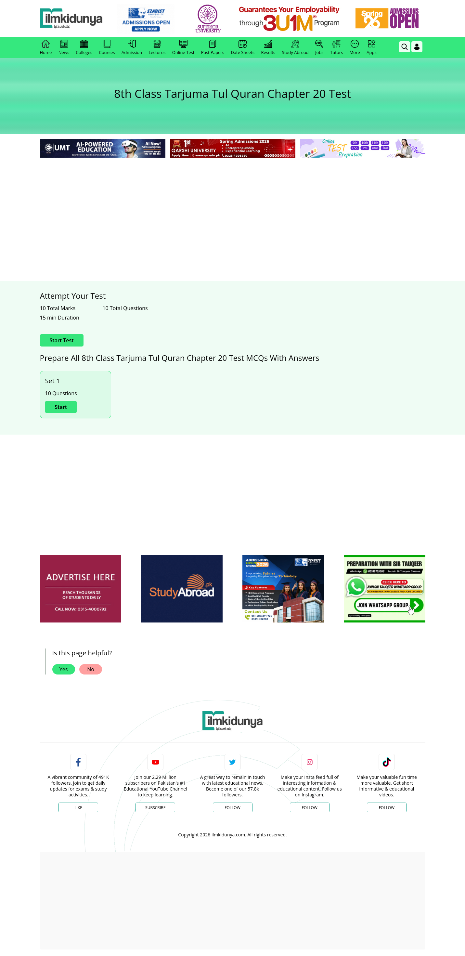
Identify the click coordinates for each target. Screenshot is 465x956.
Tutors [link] (336, 47)
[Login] (416, 46)
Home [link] (46, 47)
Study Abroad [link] (295, 47)
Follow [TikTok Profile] (386, 807)
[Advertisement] (232, 208)
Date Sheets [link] (242, 47)
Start (61, 407)
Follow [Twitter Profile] (232, 807)
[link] (150, 19)
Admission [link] (132, 47)
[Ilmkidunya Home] (75, 18)
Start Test (62, 340)
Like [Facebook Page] (78, 807)
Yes (63, 669)
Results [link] (268, 47)
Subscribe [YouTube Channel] (155, 807)
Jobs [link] (319, 47)
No (90, 669)
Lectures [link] (157, 47)
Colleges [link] (84, 47)
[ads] (80, 589)
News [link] (63, 47)
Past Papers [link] (212, 47)
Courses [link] (107, 47)
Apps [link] (371, 47)
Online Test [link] (183, 47)
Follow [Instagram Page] (309, 807)
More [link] (355, 47)
